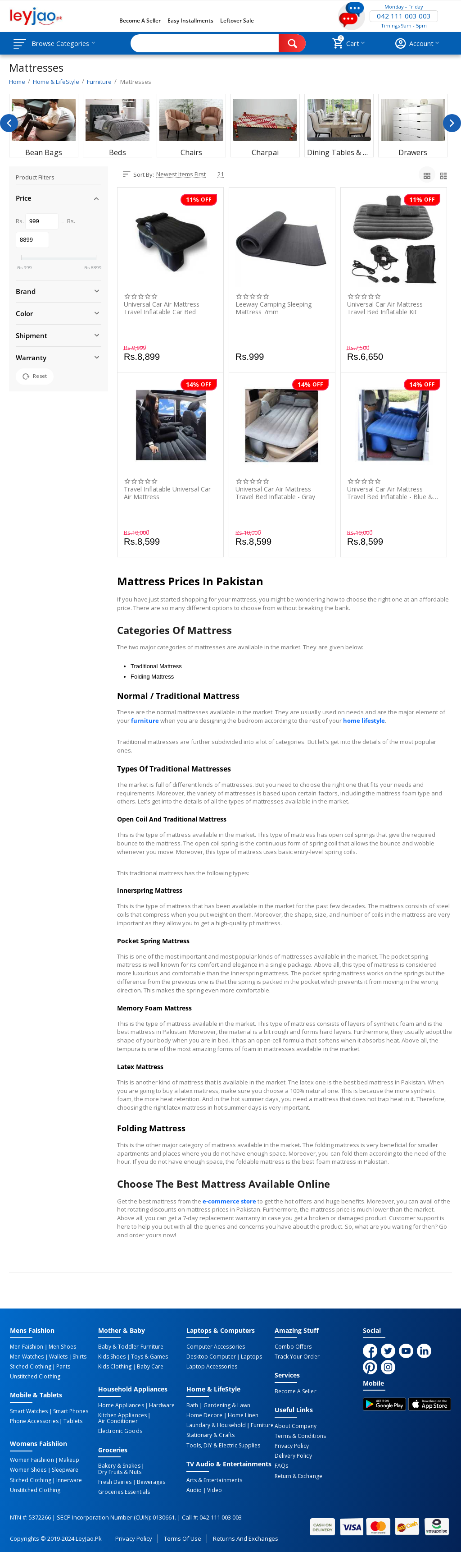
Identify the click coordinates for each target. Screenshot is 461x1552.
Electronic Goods (120, 1430)
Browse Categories (62, 43)
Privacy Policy (292, 1445)
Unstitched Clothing (35, 1376)
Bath (192, 1405)
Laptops (251, 1356)
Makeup (69, 1459)
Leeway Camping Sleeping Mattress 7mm (273, 308)
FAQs (281, 1465)
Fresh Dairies (114, 1481)
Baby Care (149, 1366)
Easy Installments (190, 20)
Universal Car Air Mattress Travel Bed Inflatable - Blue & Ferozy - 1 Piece (390, 493)
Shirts (79, 1356)
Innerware (68, 1479)
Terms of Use (182, 1538)
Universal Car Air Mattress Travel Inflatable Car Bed (161, 308)
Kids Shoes (112, 1356)
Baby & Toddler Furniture (130, 1347)
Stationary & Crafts (210, 1434)
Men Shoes (62, 1347)
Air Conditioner (117, 1420)
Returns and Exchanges (245, 1538)
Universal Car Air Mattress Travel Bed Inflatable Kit (385, 308)
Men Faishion (26, 1347)
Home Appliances (121, 1405)
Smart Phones (70, 1411)
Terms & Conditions (300, 1435)
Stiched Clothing (30, 1366)
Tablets (72, 1420)
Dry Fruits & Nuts (119, 1471)
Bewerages (150, 1481)
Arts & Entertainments (214, 1479)
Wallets (58, 1356)
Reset (35, 376)
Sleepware (64, 1469)
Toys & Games (149, 1356)
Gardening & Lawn (226, 1405)
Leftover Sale (237, 20)
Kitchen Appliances (122, 1415)
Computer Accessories (215, 1347)
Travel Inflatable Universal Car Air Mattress (167, 493)
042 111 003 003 (404, 16)
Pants (63, 1366)
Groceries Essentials (123, 1491)
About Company (295, 1425)
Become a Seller (140, 20)
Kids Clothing (114, 1366)
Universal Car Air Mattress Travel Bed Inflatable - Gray (275, 493)
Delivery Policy (293, 1455)
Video (214, 1489)
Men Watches (27, 1356)
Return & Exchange (298, 1475)
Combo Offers (293, 1347)
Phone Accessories (34, 1420)
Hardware (161, 1405)
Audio (194, 1489)
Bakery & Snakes (119, 1465)
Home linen (242, 1415)
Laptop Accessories (211, 1366)
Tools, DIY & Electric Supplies (223, 1444)
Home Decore (204, 1415)
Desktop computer (210, 1356)
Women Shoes (28, 1469)
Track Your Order (297, 1356)
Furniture (261, 1425)
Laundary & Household (215, 1425)
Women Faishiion (32, 1459)
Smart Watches (29, 1411)
